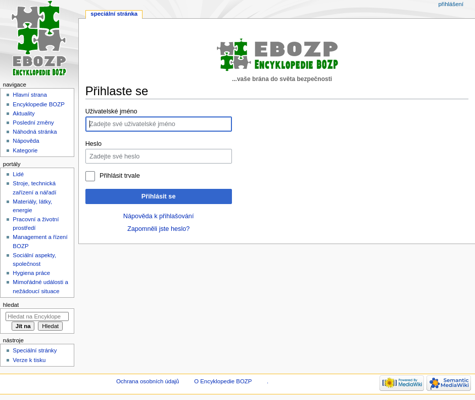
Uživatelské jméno (111, 111)
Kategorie (25, 150)
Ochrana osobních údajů (147, 381)
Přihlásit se (158, 196)
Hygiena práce (31, 273)
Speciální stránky (35, 350)
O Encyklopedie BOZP (223, 381)
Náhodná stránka (35, 132)
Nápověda (26, 141)
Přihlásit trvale (120, 175)
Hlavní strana (29, 95)
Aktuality (23, 113)
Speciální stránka (113, 14)
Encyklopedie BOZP (39, 104)
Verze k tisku (29, 360)
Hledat (11, 305)
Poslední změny (33, 122)
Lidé (18, 174)
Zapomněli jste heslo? (158, 228)
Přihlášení (450, 4)
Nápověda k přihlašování (158, 216)
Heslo (93, 143)
